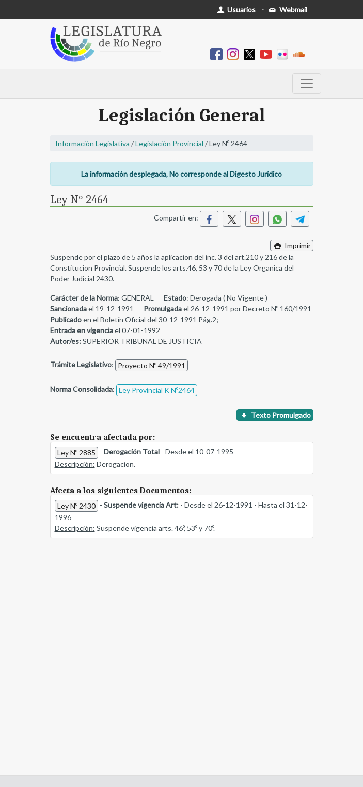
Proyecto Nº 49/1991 (151, 365)
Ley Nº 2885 (76, 452)
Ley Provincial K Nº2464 (157, 390)
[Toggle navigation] (306, 83)
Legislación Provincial (169, 143)
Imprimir (292, 245)
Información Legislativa (92, 143)
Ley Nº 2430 (76, 505)
